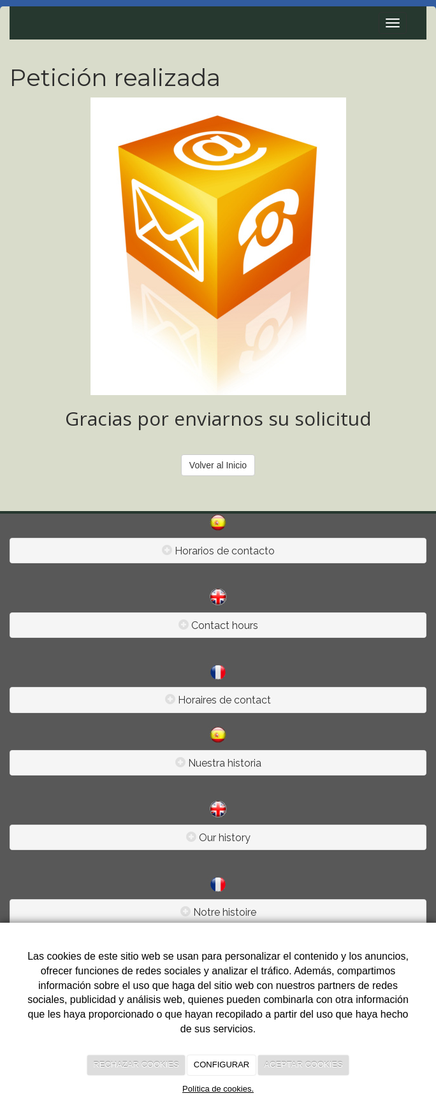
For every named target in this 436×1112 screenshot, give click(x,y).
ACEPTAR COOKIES (303, 1064)
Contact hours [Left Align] (224, 625)
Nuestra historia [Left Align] (224, 763)
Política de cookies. (218, 1089)
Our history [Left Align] (225, 838)
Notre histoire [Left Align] (224, 912)
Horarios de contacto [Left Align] (225, 551)
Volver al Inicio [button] (218, 465)
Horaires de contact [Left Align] (224, 700)
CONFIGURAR (221, 1064)
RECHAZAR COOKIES (135, 1064)
